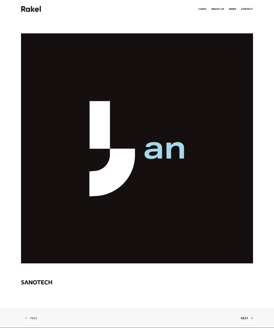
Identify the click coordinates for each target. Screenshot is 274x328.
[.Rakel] (31, 9)
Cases (202, 9)
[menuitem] (203, 9)
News (232, 9)
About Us (217, 9)
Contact (247, 9)
